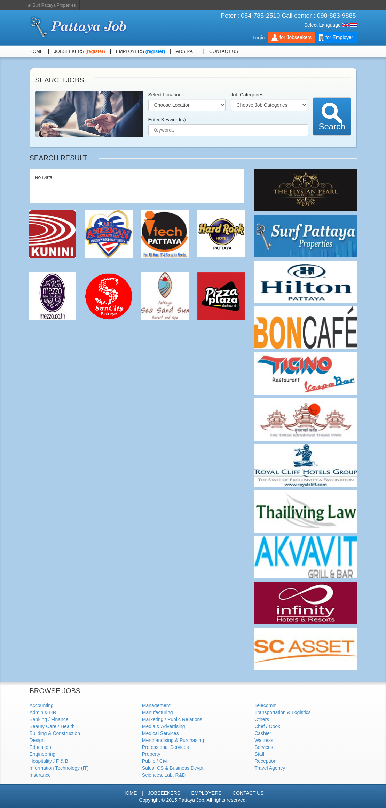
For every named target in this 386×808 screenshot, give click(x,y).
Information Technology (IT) (59, 768)
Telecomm (265, 705)
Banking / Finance (49, 719)
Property (151, 754)
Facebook (344, 52)
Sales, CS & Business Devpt (173, 768)
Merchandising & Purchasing (173, 740)
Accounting (42, 705)
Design (37, 740)
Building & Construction (55, 733)
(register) (95, 51)
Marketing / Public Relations (172, 719)
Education (40, 747)
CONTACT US (223, 51)
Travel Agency (269, 768)
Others (261, 719)
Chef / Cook (267, 726)
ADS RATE (187, 51)
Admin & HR (43, 712)
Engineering (43, 754)
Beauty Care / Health (52, 726)
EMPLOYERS (130, 51)
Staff (259, 754)
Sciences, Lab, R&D (164, 775)
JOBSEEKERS (69, 51)
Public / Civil (155, 761)
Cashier (262, 733)
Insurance (40, 775)
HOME (36, 51)
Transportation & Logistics (282, 712)
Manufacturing (157, 712)
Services (263, 747)
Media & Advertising (163, 726)
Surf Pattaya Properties (54, 5)
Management (156, 705)
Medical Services (160, 733)
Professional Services (165, 747)
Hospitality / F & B (49, 761)
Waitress (263, 740)
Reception (265, 761)
